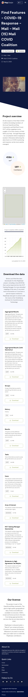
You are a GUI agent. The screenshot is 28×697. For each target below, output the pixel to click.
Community (14, 2)
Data (3, 667)
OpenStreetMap (12, 224)
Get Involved (5, 665)
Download (14, 339)
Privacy (4, 694)
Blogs (3, 670)
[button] (5, 189)
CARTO (23, 224)
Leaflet (6, 224)
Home (3, 662)
